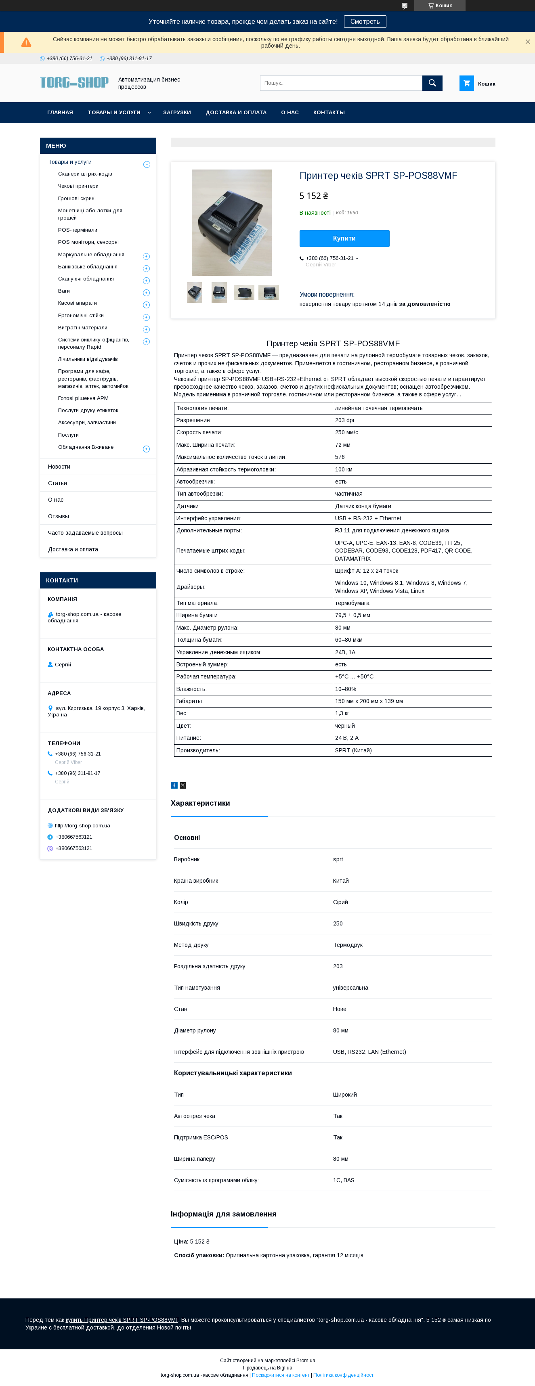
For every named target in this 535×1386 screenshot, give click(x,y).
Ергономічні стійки (81, 315)
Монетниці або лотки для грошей (90, 214)
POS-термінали (77, 230)
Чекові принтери (78, 186)
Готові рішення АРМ (83, 398)
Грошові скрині (77, 198)
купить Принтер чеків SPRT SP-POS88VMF (122, 1320)
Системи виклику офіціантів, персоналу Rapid (93, 343)
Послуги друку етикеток (88, 410)
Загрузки (177, 112)
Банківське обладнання (87, 267)
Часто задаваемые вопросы (85, 533)
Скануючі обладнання (86, 279)
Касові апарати (77, 303)
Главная (60, 112)
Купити (344, 238)
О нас (290, 112)
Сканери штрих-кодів (85, 174)
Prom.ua (305, 1360)
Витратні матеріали (82, 328)
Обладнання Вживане (85, 447)
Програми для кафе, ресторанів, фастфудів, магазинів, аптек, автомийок (93, 378)
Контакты (329, 112)
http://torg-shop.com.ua (82, 826)
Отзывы (58, 516)
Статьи (57, 483)
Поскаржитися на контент (281, 1375)
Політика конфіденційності (344, 1375)
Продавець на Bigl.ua (267, 1368)
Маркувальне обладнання (91, 254)
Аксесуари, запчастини (87, 422)
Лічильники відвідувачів (88, 359)
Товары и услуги (114, 112)
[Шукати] (432, 83)
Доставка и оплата (236, 112)
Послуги (68, 435)
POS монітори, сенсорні (88, 242)
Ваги (64, 291)
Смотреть (365, 21)
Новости (59, 466)
